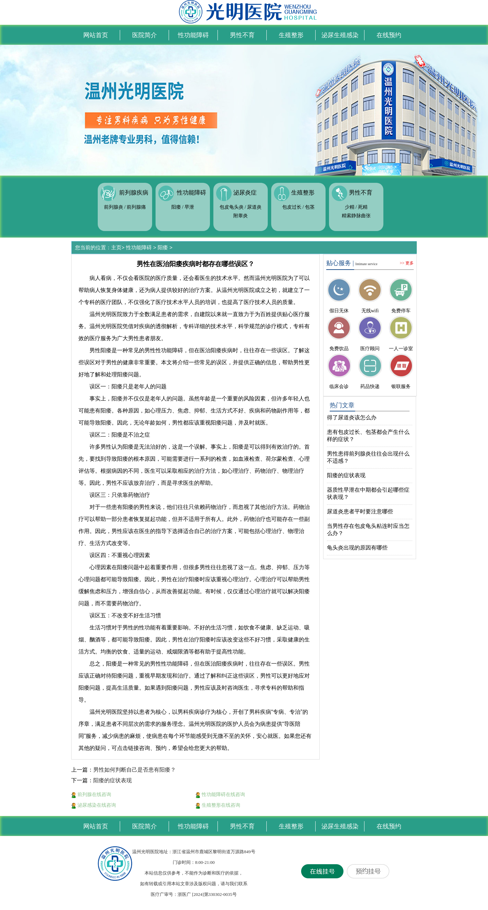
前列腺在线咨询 (91, 794)
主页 (116, 247)
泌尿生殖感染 (340, 35)
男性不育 (242, 35)
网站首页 (95, 35)
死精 (363, 207)
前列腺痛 (136, 207)
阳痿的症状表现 (112, 780)
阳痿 (176, 207)
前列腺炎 (113, 207)
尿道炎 (254, 207)
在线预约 (388, 35)
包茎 (310, 207)
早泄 (189, 207)
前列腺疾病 (133, 193)
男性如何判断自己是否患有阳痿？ (134, 770)
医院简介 (144, 35)
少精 (349, 207)
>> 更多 (407, 263)
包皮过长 (291, 207)
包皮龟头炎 (232, 207)
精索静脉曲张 (356, 215)
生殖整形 (291, 35)
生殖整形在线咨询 (217, 805)
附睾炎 (240, 215)
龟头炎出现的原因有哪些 (357, 548)
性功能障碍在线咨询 (220, 794)
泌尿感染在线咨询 (93, 805)
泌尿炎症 (245, 193)
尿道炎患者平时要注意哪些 (360, 511)
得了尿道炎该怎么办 (351, 417)
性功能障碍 (193, 35)
